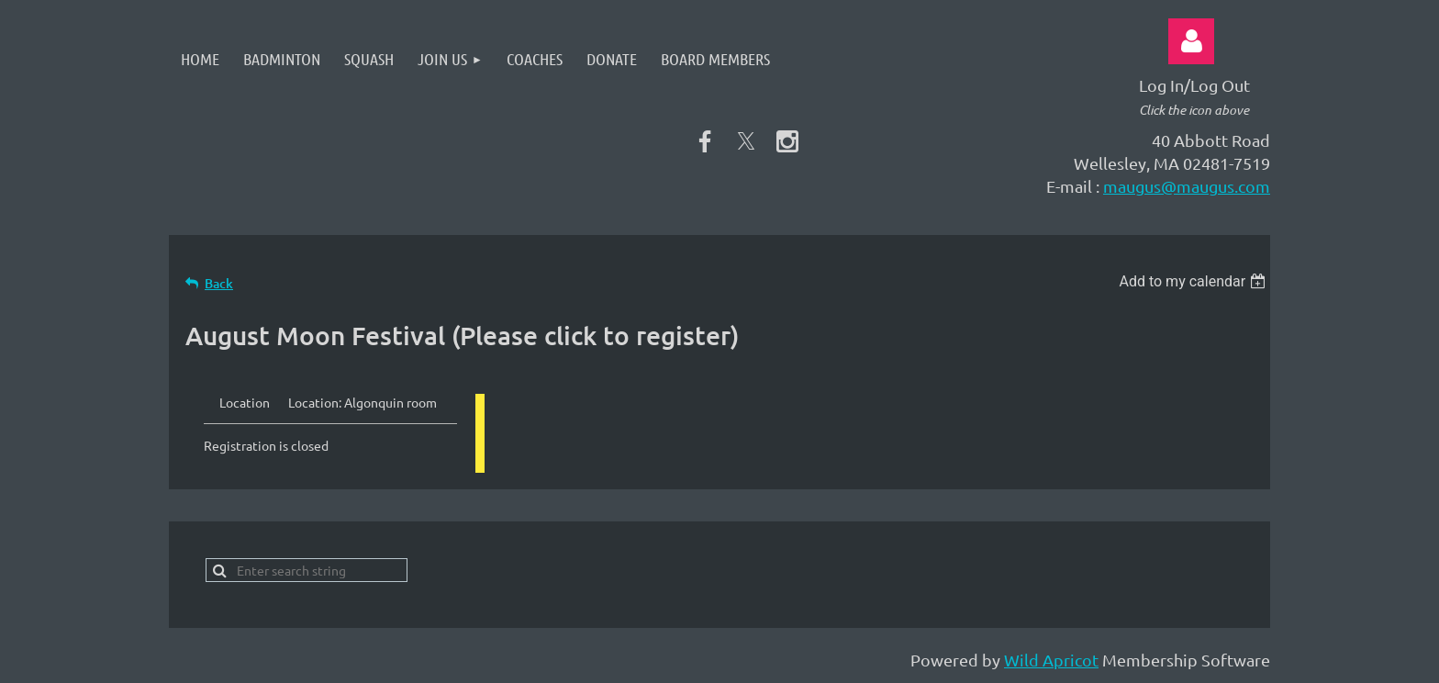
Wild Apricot (1051, 659)
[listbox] (1194, 281)
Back (219, 283)
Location (244, 402)
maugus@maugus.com (1186, 186)
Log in (1191, 41)
